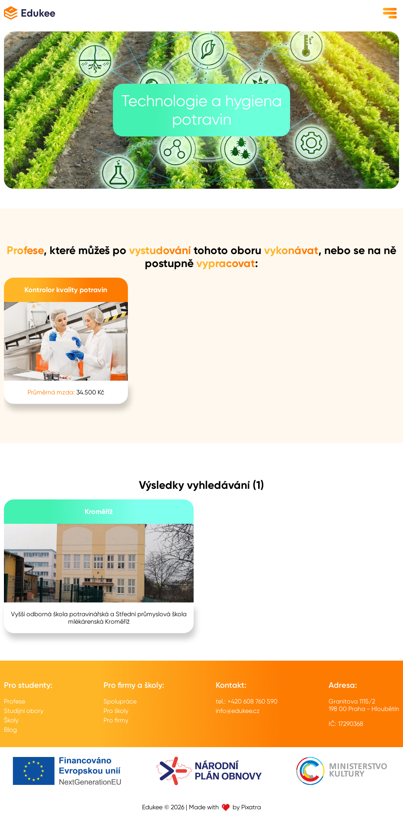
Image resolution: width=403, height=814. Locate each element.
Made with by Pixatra (225, 807)
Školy (11, 720)
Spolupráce (120, 701)
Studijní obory (23, 711)
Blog (10, 729)
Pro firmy (116, 720)
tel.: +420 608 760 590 (246, 701)
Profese (14, 701)
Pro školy (116, 711)
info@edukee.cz (238, 711)
